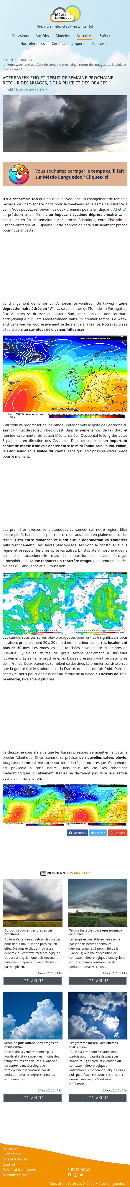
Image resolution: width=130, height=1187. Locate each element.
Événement (108, 35)
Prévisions (20, 35)
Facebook (77, 833)
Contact (9, 1164)
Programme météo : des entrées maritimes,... (93, 1045)
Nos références (32, 43)
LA (124, 209)
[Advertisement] (65, 266)
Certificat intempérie (68, 43)
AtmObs (42, 35)
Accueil (8, 60)
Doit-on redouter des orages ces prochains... (28, 932)
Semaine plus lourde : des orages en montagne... (31, 1045)
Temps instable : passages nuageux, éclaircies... (96, 932)
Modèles (63, 35)
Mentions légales (16, 1174)
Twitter (98, 833)
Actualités (84, 35)
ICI (115, 209)
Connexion (101, 43)
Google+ (117, 833)
